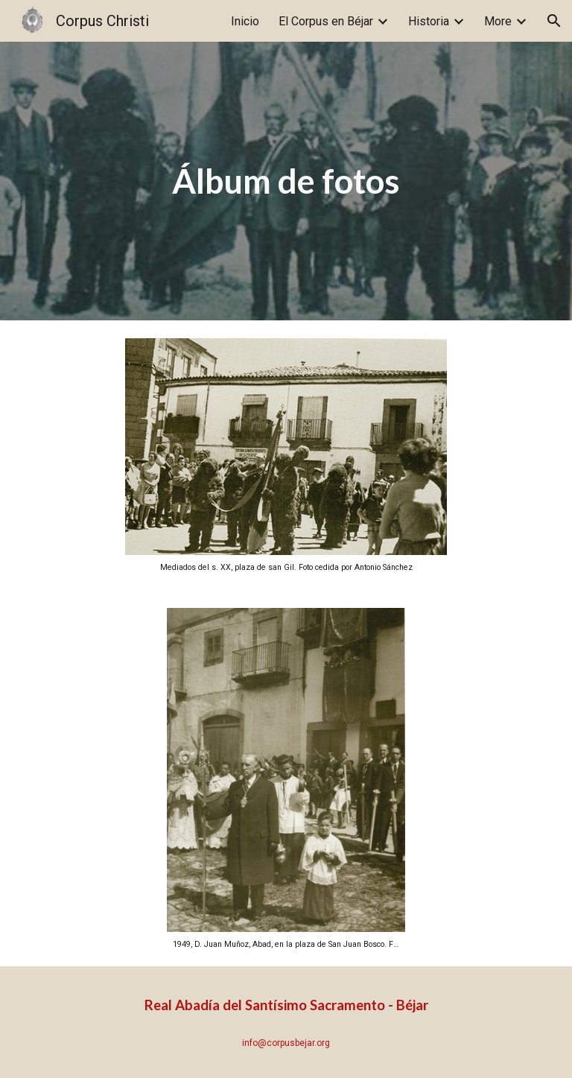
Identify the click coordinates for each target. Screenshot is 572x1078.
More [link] (498, 21)
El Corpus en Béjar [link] (326, 21)
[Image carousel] (285, 455)
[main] (285, 181)
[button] (554, 21)
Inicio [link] (245, 21)
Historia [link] (428, 21)
